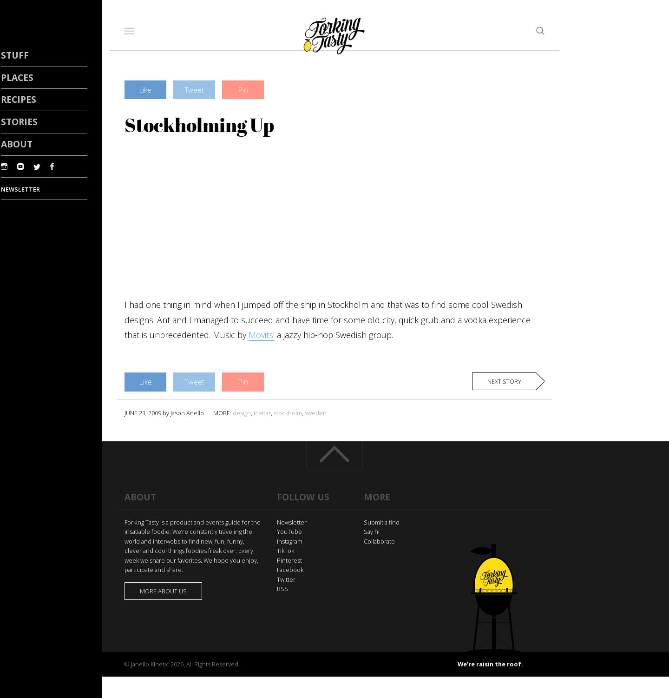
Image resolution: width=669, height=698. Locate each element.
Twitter (286, 579)
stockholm (288, 413)
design (242, 413)
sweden (316, 413)
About (17, 144)
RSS (282, 589)
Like (145, 89)
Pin (243, 89)
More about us (163, 591)
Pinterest (289, 560)
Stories (19, 121)
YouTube (289, 531)
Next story (504, 381)
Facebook (290, 569)
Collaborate (379, 541)
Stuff (15, 55)
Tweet (194, 89)
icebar (262, 413)
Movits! (262, 334)
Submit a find (382, 522)
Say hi (372, 531)
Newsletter (292, 522)
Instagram (289, 541)
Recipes (18, 99)
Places (17, 77)
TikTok (285, 550)
